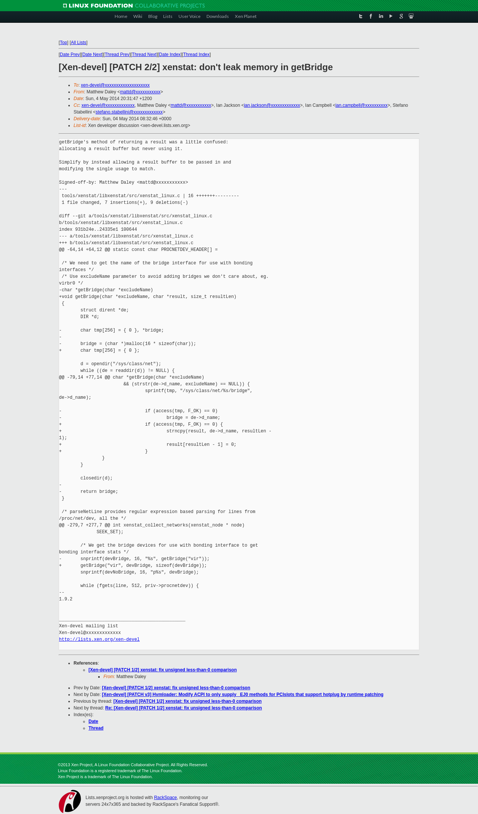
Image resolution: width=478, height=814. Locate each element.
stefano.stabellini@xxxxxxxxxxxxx (129, 112)
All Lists (78, 42)
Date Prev (70, 54)
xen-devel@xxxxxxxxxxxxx (107, 105)
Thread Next (144, 54)
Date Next (92, 54)
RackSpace (165, 797)
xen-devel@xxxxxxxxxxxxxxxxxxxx (115, 85)
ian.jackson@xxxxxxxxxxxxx (272, 105)
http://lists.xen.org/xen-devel (99, 639)
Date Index (170, 54)
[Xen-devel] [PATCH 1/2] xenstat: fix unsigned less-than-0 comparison (163, 669)
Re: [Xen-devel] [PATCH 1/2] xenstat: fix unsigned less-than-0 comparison (183, 708)
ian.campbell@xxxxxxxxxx (361, 105)
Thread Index (196, 54)
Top (63, 42)
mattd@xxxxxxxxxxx (140, 91)
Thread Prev (117, 54)
